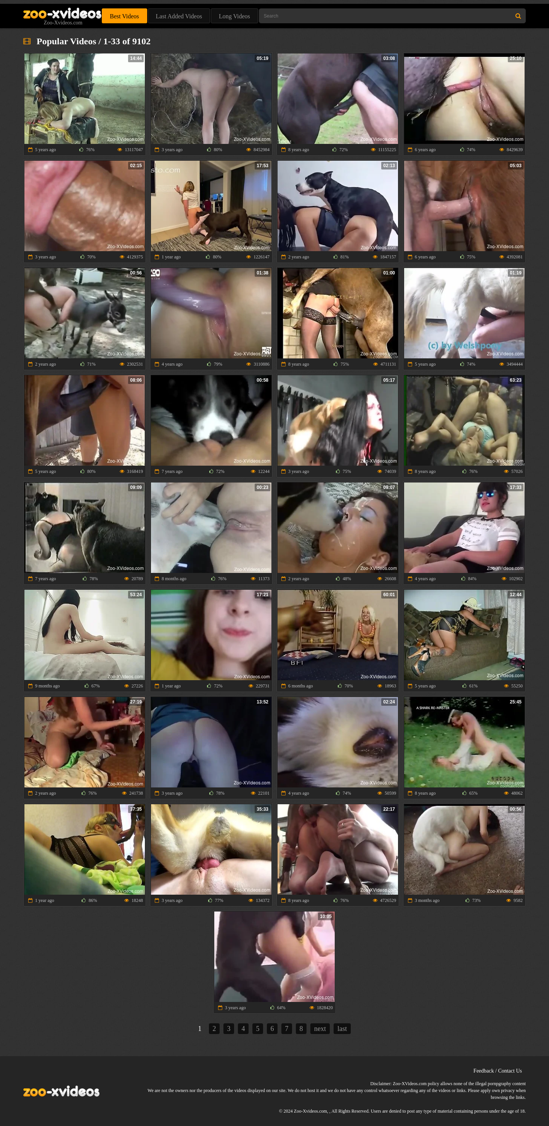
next (320, 1028)
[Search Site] (518, 16)
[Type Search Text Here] (392, 16)
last (342, 1028)
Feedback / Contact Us (498, 1071)
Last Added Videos (179, 16)
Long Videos (234, 16)
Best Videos (124, 16)
